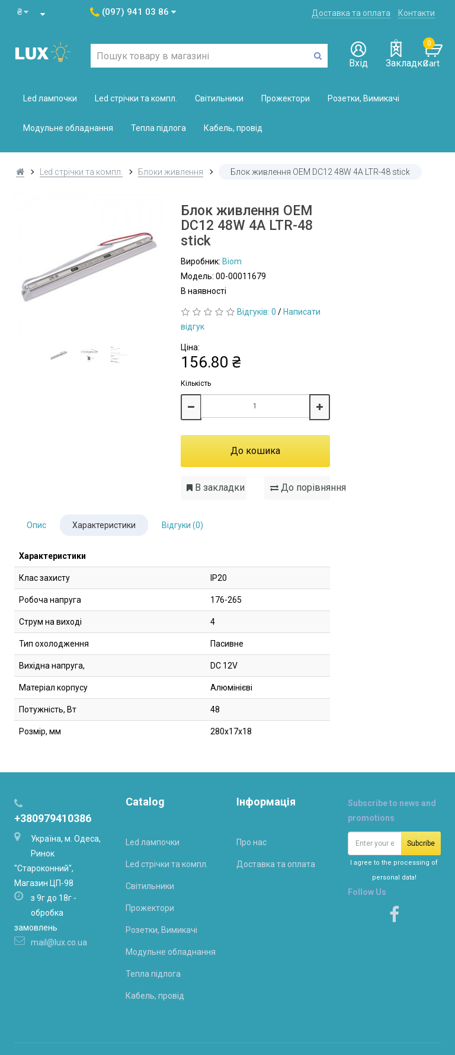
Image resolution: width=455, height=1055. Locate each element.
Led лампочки (50, 98)
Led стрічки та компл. (136, 98)
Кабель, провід (233, 128)
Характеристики (104, 525)
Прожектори (285, 98)
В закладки (216, 487)
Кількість (196, 383)
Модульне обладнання (68, 128)
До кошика (255, 450)
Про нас (251, 842)
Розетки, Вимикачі (363, 98)
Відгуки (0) (182, 525)
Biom (232, 261)
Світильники (219, 98)
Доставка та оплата (351, 13)
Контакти (416, 13)
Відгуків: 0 (256, 311)
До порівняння (300, 487)
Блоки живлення (170, 172)
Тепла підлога (158, 128)
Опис (36, 525)
